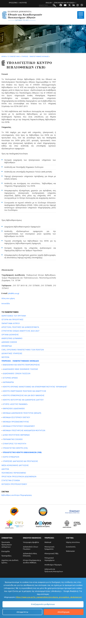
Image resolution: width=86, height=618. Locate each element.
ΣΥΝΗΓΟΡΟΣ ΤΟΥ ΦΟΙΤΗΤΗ (14, 443)
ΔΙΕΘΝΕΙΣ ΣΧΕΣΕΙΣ (9, 342)
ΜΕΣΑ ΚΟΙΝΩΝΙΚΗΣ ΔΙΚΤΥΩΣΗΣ (15, 465)
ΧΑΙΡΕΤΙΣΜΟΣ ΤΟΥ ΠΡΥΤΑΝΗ (14, 316)
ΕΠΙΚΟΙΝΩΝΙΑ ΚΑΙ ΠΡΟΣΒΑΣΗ (64, 3)
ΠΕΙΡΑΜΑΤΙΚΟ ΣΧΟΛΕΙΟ (13, 439)
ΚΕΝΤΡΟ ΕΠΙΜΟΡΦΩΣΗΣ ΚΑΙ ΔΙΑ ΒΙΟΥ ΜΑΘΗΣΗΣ (23, 395)
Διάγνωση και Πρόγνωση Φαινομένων (53, 570)
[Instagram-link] (78, 5)
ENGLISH (49, 3)
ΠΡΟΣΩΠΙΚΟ (13, 3)
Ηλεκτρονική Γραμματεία (49, 547)
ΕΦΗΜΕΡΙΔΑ (7, 346)
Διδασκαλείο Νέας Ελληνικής (30, 554)
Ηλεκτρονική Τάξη (51, 553)
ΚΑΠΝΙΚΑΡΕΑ (8, 382)
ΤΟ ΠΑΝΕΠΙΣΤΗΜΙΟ (13, 56)
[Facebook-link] (61, 5)
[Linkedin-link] (74, 5)
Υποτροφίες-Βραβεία (31, 542)
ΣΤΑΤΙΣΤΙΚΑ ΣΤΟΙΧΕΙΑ (11, 480)
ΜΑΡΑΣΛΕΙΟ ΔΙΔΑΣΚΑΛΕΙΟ (14, 408)
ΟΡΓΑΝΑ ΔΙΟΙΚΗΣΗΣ (10, 334)
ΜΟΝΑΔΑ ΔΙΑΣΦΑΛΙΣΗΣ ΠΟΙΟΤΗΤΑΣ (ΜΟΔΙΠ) (22, 413)
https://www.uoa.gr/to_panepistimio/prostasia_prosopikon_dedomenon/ (49, 597)
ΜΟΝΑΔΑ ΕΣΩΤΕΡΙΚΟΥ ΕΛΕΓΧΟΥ (16, 417)
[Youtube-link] (65, 5)
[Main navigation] (80, 15)
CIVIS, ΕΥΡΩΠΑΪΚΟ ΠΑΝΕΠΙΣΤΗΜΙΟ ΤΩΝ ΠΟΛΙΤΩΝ (23, 349)
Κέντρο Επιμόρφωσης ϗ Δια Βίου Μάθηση (32, 561)
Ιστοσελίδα (6, 303)
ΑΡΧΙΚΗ (4, 56)
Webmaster (70, 551)
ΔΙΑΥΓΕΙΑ (5, 469)
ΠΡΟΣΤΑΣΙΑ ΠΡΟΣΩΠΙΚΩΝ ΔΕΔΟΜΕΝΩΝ (19, 476)
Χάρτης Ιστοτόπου (73, 542)
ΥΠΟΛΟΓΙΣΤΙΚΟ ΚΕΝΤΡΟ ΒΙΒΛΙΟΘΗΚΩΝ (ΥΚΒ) (22, 452)
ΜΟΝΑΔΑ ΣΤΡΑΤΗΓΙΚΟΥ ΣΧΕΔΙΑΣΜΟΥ (19, 426)
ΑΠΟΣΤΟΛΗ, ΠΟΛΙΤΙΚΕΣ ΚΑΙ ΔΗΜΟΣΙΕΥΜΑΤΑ (20, 327)
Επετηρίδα (6, 551)
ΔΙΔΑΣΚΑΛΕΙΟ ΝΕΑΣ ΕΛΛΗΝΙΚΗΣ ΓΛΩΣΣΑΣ (20, 369)
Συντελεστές (71, 546)
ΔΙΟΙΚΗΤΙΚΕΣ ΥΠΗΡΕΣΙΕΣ (12, 353)
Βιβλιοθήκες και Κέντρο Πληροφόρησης (18, 495)
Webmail (47, 542)
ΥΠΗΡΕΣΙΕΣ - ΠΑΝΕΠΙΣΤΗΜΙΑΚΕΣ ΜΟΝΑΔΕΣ (20, 361)
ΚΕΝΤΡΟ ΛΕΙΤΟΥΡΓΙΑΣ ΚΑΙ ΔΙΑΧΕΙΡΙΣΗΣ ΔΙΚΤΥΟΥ (23, 400)
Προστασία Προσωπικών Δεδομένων (7, 544)
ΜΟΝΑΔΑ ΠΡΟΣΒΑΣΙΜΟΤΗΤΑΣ (16, 421)
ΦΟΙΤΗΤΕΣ (23, 3)
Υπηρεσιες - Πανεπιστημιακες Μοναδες (35, 56)
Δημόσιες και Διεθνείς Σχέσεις (10, 561)
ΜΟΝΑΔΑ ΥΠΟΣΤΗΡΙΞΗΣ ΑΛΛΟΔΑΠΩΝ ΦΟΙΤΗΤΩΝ (24, 430)
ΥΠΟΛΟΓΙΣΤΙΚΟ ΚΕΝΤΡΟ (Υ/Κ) (15, 448)
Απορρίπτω (22, 612)
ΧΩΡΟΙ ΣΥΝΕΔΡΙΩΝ (11, 456)
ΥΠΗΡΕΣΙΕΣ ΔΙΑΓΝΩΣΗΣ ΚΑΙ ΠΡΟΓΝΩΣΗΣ (20, 461)
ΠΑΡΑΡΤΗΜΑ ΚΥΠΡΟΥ (11, 323)
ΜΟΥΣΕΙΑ (5, 357)
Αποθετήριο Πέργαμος (53, 564)
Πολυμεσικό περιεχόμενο (49, 559)
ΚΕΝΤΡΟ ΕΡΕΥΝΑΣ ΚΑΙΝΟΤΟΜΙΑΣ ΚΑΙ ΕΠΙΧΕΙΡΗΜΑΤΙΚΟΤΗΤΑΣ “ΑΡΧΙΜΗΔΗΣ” (35, 386)
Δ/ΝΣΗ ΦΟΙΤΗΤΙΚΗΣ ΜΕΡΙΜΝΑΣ (16, 435)
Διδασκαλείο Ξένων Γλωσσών (30, 547)
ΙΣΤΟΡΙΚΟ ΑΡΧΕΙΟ (10, 378)
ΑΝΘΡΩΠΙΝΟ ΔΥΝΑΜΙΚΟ (12, 338)
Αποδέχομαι (64, 612)
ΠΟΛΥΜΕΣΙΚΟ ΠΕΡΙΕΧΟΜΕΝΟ (14, 473)
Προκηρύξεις (6, 556)
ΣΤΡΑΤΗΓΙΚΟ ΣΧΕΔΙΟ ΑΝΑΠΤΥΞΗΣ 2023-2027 (20, 331)
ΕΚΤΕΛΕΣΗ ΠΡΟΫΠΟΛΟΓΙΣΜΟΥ (14, 484)
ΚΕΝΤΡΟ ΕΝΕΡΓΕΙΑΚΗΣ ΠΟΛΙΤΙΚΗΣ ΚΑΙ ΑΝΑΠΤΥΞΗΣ (24, 391)
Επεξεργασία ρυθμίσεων (43, 604)
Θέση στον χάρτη (9, 298)
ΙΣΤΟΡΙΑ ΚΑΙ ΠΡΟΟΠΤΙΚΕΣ (12, 319)
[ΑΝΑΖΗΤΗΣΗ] (47, 5)
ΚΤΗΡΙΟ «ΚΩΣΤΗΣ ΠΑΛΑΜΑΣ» (15, 404)
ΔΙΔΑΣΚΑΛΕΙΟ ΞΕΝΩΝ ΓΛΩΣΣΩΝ (16, 373)
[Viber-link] (82, 5)
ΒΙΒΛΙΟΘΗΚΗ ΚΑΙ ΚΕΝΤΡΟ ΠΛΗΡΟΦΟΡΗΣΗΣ (21, 364)
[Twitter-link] (69, 5)
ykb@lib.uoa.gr (14, 293)
